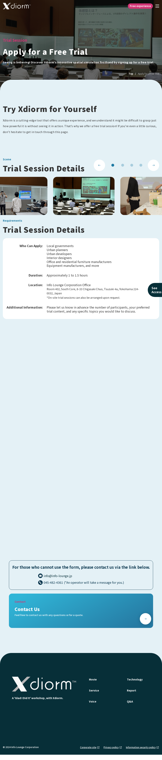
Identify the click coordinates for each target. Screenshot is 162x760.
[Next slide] (153, 165)
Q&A (130, 701)
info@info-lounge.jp (58, 575)
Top (131, 73)
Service (94, 690)
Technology (135, 679)
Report (131, 690)
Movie (93, 679)
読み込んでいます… (81, 446)
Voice (92, 701)
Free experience (140, 6)
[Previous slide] (99, 165)
